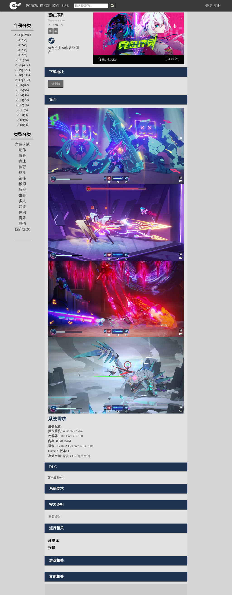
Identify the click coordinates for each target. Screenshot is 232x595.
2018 (22, 75)
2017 (22, 80)
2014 (22, 95)
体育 (22, 167)
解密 (22, 189)
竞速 (22, 161)
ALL (22, 35)
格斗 (22, 172)
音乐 (22, 218)
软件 (56, 5)
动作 (22, 150)
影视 (65, 5)
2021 (22, 60)
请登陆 (56, 83)
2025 (22, 40)
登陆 (209, 5)
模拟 (22, 184)
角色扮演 (22, 144)
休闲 (22, 212)
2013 (22, 100)
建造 (22, 206)
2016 (22, 85)
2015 (22, 90)
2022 (22, 55)
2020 (22, 65)
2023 (22, 50)
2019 (22, 70)
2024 (22, 45)
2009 (22, 120)
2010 (22, 115)
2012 (22, 105)
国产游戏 (22, 229)
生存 (22, 195)
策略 (22, 178)
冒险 (22, 155)
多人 (22, 201)
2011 (22, 110)
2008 (22, 125)
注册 (217, 5)
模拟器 (45, 5)
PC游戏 (32, 5)
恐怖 (22, 223)
